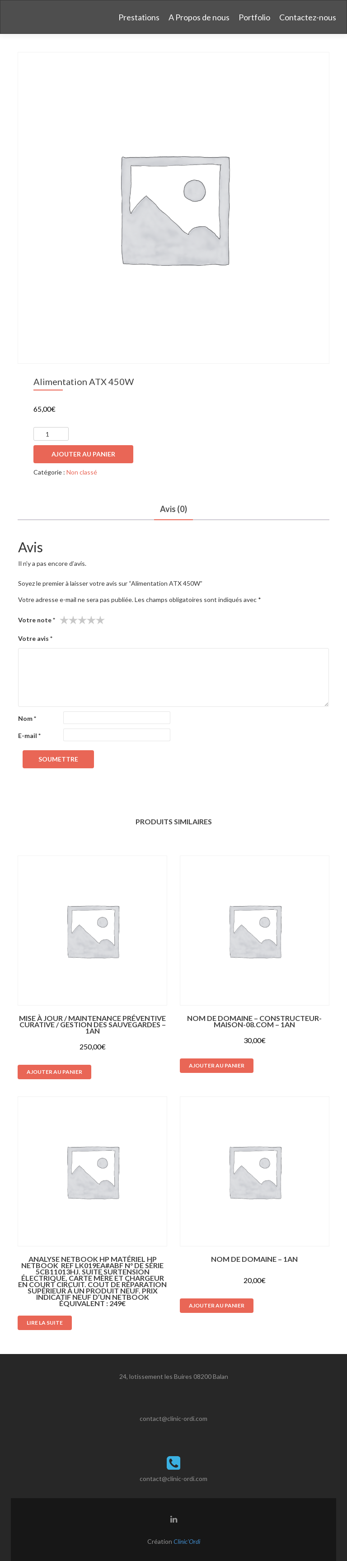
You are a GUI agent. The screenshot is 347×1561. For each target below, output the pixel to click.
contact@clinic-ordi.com (173, 1418)
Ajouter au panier (83, 454)
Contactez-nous (307, 17)
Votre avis (35, 638)
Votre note (36, 620)
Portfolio (254, 17)
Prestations (138, 17)
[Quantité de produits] (51, 434)
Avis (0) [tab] (173, 509)
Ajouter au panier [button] (54, 1071)
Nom (27, 718)
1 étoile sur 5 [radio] (64, 620)
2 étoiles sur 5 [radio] (69, 620)
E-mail (29, 735)
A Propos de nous (199, 17)
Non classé (81, 472)
